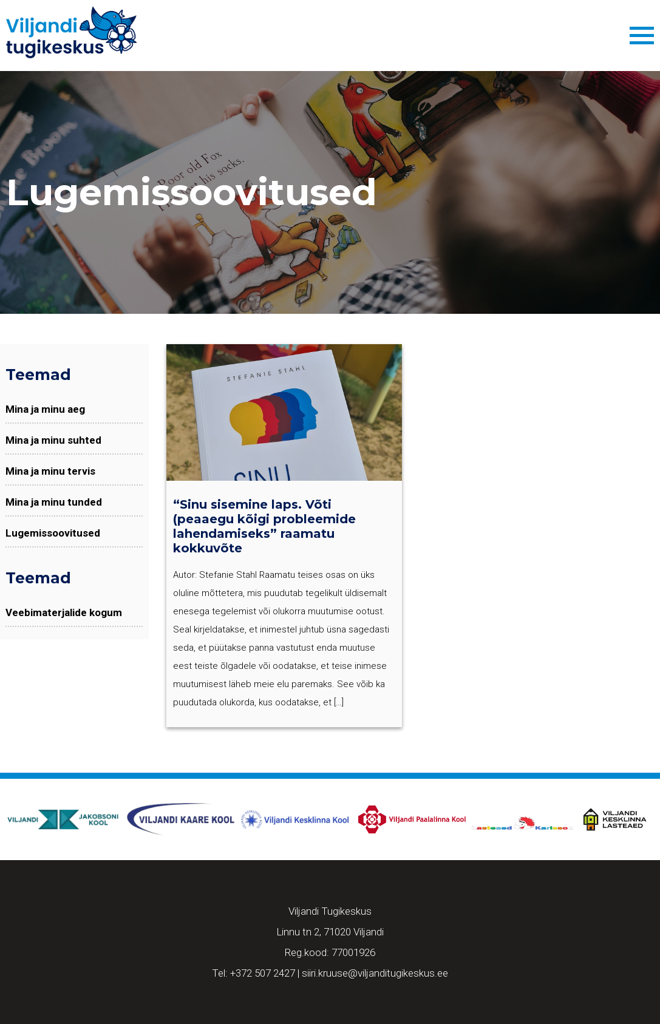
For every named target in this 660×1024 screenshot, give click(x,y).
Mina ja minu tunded (53, 502)
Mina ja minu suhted (53, 440)
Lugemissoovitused (52, 533)
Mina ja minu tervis (50, 471)
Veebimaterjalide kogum (63, 612)
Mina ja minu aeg (45, 409)
